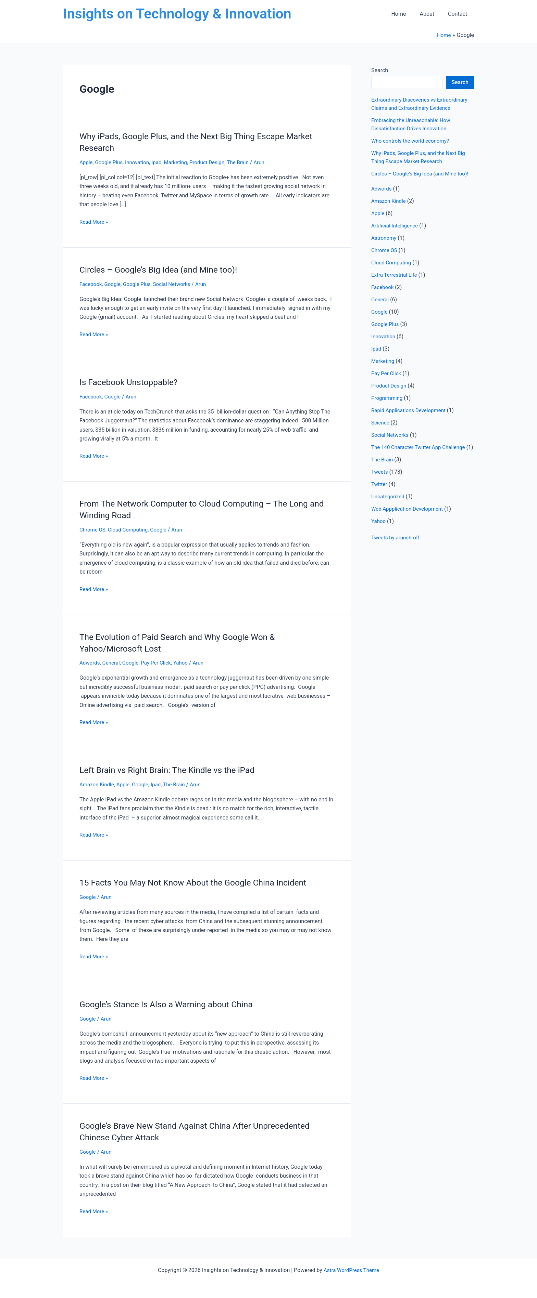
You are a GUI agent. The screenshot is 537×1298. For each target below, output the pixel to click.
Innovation (140, 162)
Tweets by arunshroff (397, 554)
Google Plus (110, 162)
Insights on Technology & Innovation (177, 13)
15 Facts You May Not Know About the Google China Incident (200, 881)
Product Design (214, 162)
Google (114, 283)
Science (380, 431)
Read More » (94, 221)
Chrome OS (93, 529)
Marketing (180, 162)
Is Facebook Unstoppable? (131, 382)
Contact (459, 14)
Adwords (90, 662)
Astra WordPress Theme (351, 1268)
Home (405, 14)
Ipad (160, 162)
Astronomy (384, 246)
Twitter (379, 500)
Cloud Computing (131, 529)
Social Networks (177, 283)
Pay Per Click (160, 662)
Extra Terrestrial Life (395, 283)
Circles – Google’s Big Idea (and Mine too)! (163, 269)
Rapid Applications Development (410, 418)
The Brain (246, 162)
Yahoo (186, 662)
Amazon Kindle (97, 783)
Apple (86, 162)
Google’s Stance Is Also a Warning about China (171, 1002)
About (431, 14)
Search (379, 70)
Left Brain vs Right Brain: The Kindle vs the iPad (172, 769)
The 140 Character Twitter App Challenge (421, 455)
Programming (387, 406)
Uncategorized (389, 513)
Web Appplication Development (409, 525)
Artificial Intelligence (396, 234)
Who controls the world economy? (412, 140)
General (112, 662)
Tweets (380, 488)
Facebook (91, 283)
